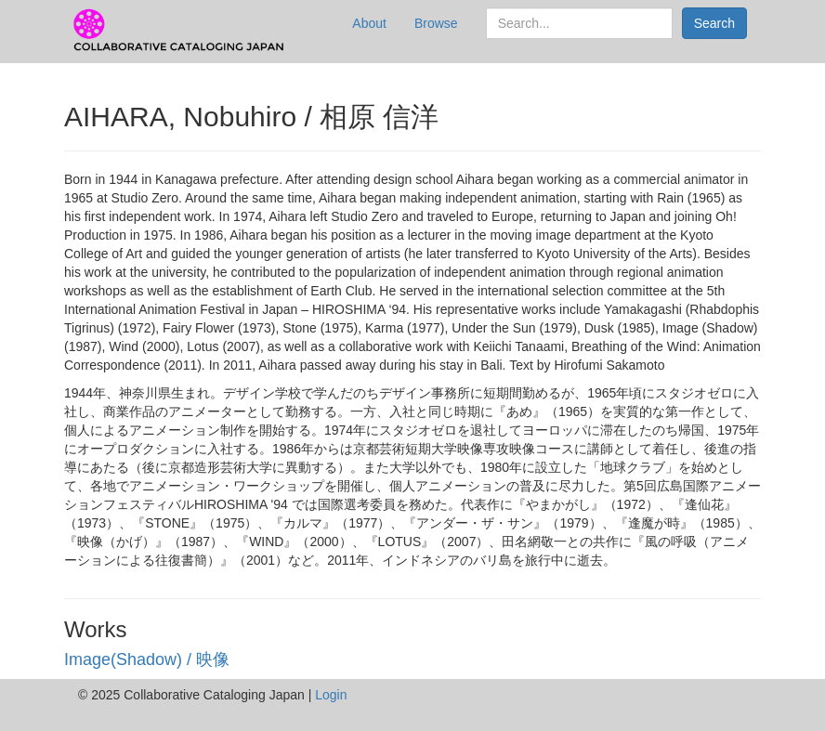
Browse (436, 23)
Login (331, 694)
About (369, 23)
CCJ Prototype (180, 31)
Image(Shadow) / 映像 (146, 659)
